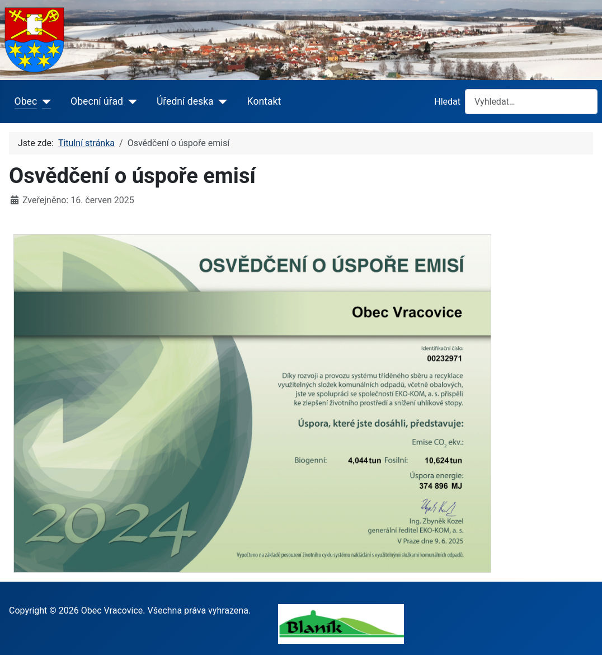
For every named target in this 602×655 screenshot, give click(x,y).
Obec (26, 101)
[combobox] (531, 101)
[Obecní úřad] (130, 101)
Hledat (447, 101)
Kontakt (264, 101)
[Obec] (44, 101)
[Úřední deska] (221, 101)
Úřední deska (185, 101)
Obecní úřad (96, 101)
